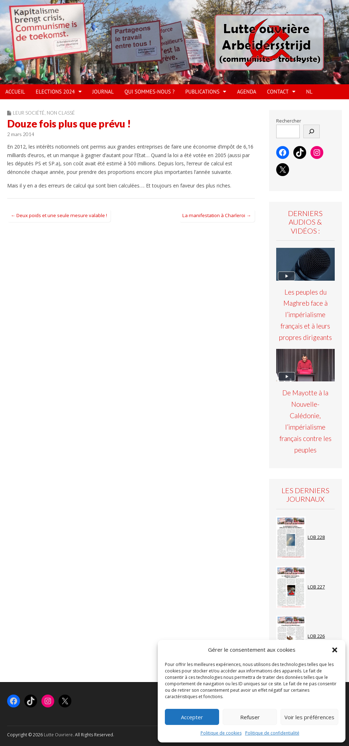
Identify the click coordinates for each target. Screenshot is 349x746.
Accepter (192, 717)
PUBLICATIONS (202, 91)
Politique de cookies (221, 733)
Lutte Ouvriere (58, 735)
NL (309, 91)
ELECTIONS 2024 (55, 91)
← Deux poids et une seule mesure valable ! (59, 215)
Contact (278, 91)
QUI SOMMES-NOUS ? (149, 91)
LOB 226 (316, 636)
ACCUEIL (15, 91)
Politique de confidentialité (272, 733)
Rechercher (288, 121)
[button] (334, 650)
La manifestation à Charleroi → (216, 215)
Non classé (61, 113)
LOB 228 (316, 537)
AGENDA (246, 91)
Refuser (250, 717)
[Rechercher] (311, 131)
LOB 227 (316, 587)
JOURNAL (103, 91)
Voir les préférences (309, 717)
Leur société (29, 113)
